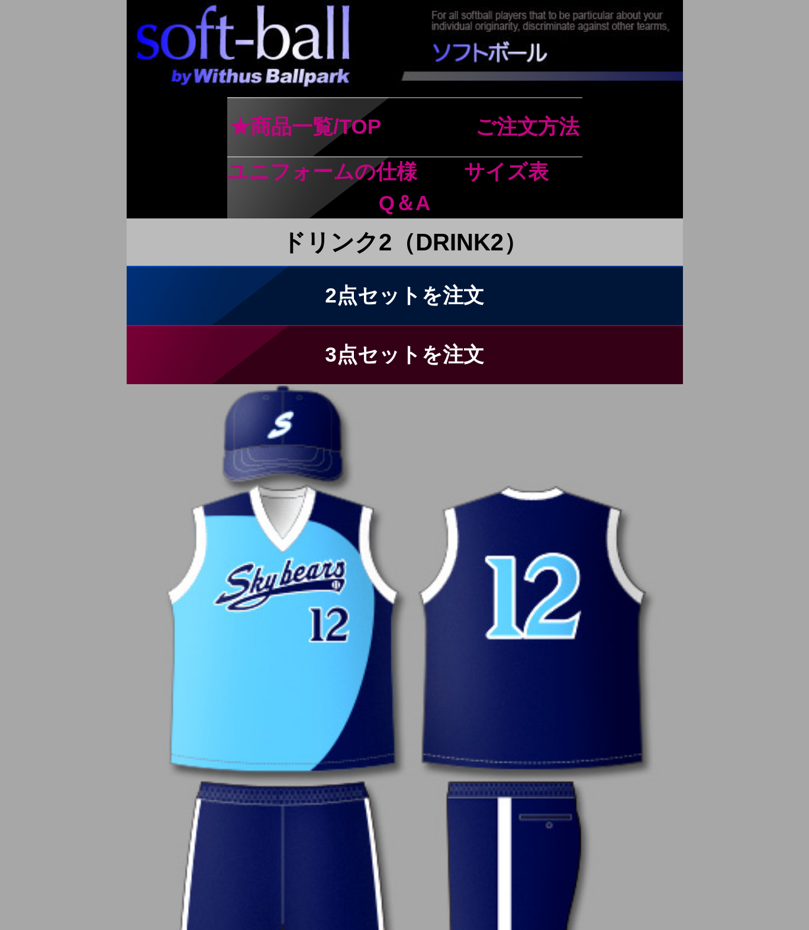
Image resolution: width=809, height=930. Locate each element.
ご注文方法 (527, 126)
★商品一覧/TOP (305, 126)
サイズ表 (506, 171)
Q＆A (405, 202)
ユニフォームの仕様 (322, 171)
